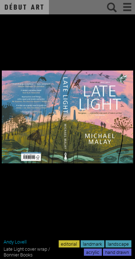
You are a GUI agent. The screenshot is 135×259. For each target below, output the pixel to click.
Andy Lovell (15, 241)
